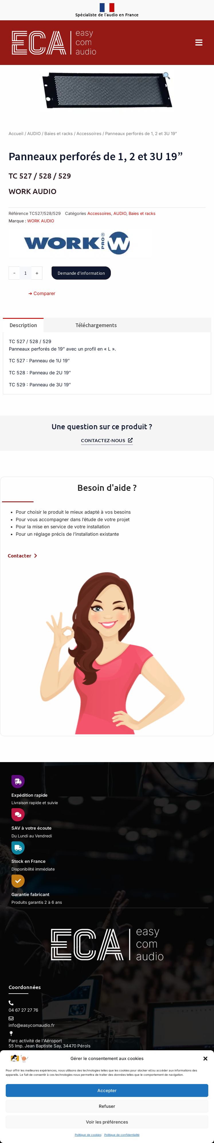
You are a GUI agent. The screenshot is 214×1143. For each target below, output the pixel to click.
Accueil (16, 133)
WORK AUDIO (40, 220)
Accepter (107, 1090)
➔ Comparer (41, 293)
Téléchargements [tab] (96, 325)
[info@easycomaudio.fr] (11, 1018)
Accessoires (88, 133)
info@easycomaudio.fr (32, 1025)
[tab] (56, 322)
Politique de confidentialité (122, 1134)
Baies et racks (58, 133)
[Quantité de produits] (25, 273)
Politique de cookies (88, 1134)
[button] (205, 1058)
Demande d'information (81, 273)
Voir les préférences (107, 1122)
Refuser (107, 1106)
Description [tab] (23, 325)
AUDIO (34, 133)
